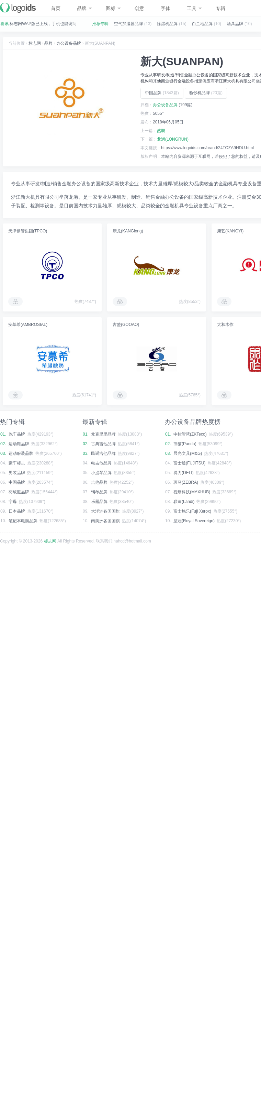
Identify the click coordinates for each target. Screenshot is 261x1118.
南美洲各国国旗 (105, 520)
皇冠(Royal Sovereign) (194, 520)
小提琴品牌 (101, 472)
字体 (165, 8)
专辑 (220, 8)
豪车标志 (17, 463)
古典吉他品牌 (103, 443)
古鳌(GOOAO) (126, 324)
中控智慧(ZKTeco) (190, 434)
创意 (139, 8)
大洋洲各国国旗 (105, 511)
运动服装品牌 (21, 453)
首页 (55, 8)
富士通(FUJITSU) (189, 463)
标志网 (35, 43)
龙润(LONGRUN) (173, 139)
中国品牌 (162, 92)
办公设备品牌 (68, 43)
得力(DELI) (183, 472)
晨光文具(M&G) (187, 453)
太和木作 (225, 324)
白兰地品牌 (202, 23)
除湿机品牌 (167, 23)
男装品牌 (17, 472)
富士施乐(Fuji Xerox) (192, 511)
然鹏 (161, 130)
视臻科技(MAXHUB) (191, 492)
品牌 (84, 8)
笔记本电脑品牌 (23, 520)
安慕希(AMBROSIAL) (27, 324)
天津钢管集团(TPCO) (27, 231)
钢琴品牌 (99, 492)
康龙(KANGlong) (128, 231)
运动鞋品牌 (19, 443)
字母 (13, 501)
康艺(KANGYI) (230, 231)
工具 (194, 8)
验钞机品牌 (206, 92)
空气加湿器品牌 (128, 23)
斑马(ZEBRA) (185, 482)
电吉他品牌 (101, 463)
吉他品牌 (99, 482)
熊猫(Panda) (184, 443)
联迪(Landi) (183, 501)
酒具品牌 (235, 23)
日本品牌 (17, 511)
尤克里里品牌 (103, 434)
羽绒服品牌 (19, 492)
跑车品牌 (17, 434)
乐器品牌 (99, 501)
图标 (113, 8)
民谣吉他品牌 (103, 453)
